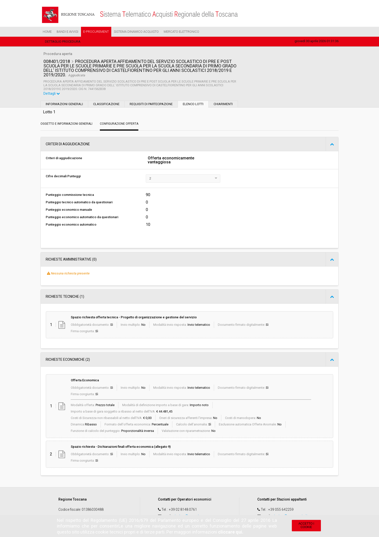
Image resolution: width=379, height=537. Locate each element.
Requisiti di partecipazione (151, 104)
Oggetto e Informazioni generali (66, 123)
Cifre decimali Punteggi (63, 176)
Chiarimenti (223, 104)
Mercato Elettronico (181, 31)
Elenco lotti (193, 104)
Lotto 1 (49, 112)
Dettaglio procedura (62, 41)
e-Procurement (96, 31)
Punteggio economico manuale (69, 209)
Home (47, 31)
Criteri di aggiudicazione (64, 158)
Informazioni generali (64, 104)
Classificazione (106, 104)
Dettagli (51, 93)
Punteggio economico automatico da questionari (82, 217)
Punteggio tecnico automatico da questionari (79, 202)
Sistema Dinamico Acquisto (136, 31)
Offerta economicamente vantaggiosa (171, 160)
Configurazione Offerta (119, 123)
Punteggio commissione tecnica (70, 195)
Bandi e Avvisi (67, 31)
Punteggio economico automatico (71, 224)
